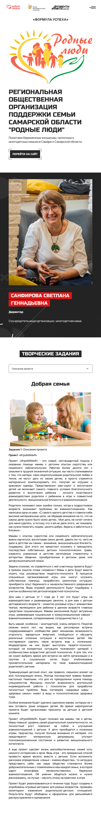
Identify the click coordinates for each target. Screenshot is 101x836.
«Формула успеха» (50, 19)
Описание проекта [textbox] (22, 368)
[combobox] (50, 368)
